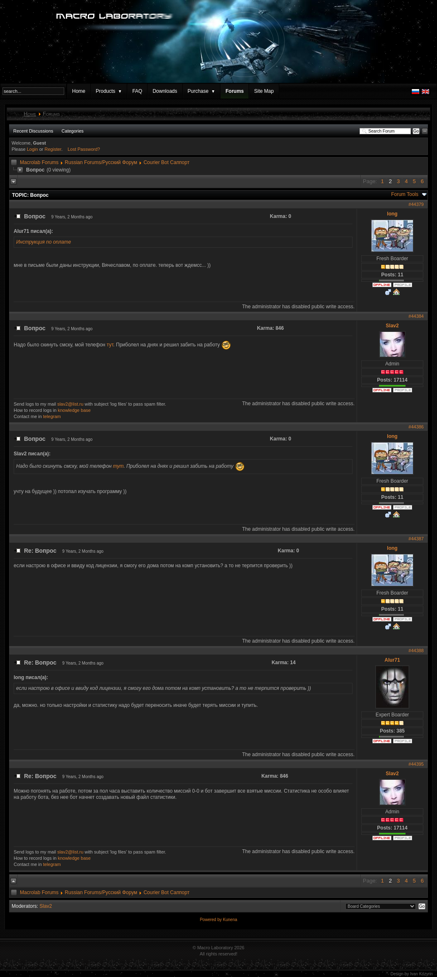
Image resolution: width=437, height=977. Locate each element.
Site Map (263, 91)
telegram (52, 416)
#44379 (416, 204)
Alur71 (392, 660)
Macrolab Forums (39, 162)
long (392, 214)
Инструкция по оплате (43, 242)
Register (53, 149)
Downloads (164, 91)
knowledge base (74, 410)
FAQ (137, 91)
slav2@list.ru (70, 403)
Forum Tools (404, 194)
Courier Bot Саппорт (166, 162)
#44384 (416, 316)
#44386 (416, 426)
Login (32, 149)
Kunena (230, 919)
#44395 (416, 764)
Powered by (211, 919)
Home (78, 91)
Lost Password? (84, 149)
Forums (234, 91)
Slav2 (392, 326)
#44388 (416, 650)
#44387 (416, 538)
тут (110, 345)
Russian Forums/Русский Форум (101, 162)
